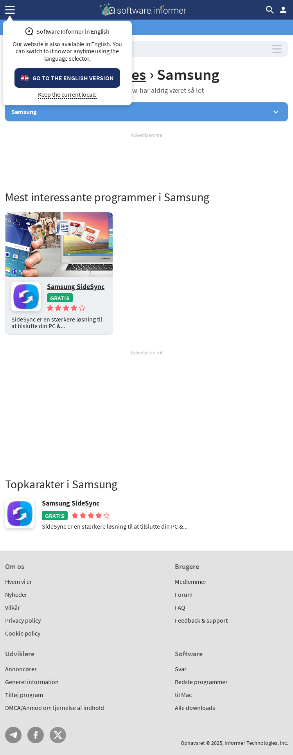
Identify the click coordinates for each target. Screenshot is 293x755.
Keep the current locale (67, 94)
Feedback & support (201, 620)
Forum (183, 594)
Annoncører (21, 669)
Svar (181, 669)
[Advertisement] (146, 162)
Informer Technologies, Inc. (256, 742)
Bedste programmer (201, 682)
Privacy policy (23, 620)
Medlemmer (191, 581)
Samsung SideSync (75, 286)
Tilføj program (24, 695)
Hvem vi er (18, 581)
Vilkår (12, 607)
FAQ (180, 607)
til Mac (183, 695)
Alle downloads (195, 708)
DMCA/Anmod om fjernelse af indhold (54, 708)
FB (35, 735)
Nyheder (16, 594)
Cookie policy (22, 633)
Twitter (58, 735)
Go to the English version (73, 78)
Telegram (13, 735)
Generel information (32, 682)
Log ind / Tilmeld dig (283, 9)
